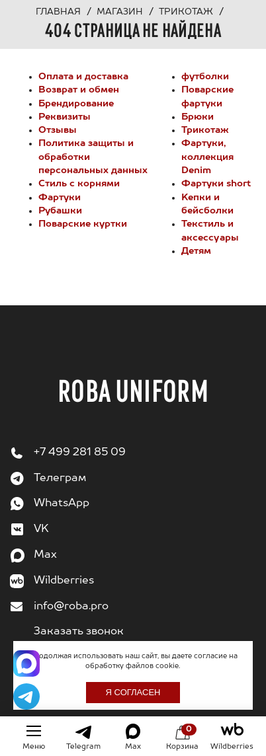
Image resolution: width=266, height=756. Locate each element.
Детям (196, 251)
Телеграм (60, 478)
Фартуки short (216, 183)
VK (41, 529)
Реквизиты (64, 117)
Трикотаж (205, 130)
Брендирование (76, 103)
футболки (205, 76)
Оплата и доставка (83, 76)
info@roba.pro (71, 606)
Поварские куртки (82, 224)
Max (45, 555)
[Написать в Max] (26, 663)
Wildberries (64, 581)
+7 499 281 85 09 (80, 452)
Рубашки (60, 210)
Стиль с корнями (79, 183)
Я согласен (133, 692)
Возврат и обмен (78, 89)
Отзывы (57, 130)
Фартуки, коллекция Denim (207, 157)
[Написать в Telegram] (26, 696)
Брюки (197, 117)
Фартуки (59, 197)
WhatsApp (61, 503)
